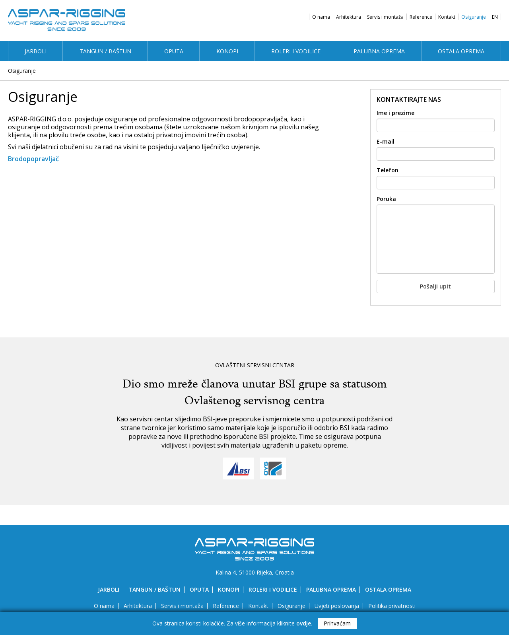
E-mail (385, 141)
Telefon (387, 170)
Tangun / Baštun (105, 51)
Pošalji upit (435, 286)
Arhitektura (348, 17)
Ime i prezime (395, 113)
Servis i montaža (385, 17)
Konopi (227, 51)
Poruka (386, 199)
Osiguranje (473, 17)
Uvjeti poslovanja (337, 606)
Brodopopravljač (33, 158)
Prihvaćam (337, 623)
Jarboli (36, 51)
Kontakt (446, 17)
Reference (421, 17)
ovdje (303, 623)
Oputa (173, 51)
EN (495, 17)
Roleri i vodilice (296, 51)
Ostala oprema (461, 51)
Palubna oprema (379, 51)
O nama (321, 17)
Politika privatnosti (392, 606)
